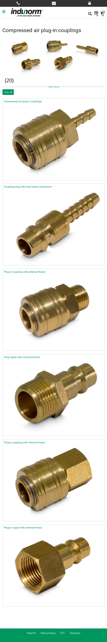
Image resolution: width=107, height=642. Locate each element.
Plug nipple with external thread (22, 357)
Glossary (75, 633)
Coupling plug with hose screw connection (28, 186)
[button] (6, 11)
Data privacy (48, 633)
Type (6, 92)
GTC (62, 633)
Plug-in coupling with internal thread (24, 442)
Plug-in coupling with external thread (24, 271)
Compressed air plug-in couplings (23, 101)
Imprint (31, 633)
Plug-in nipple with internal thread (23, 527)
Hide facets (54, 86)
